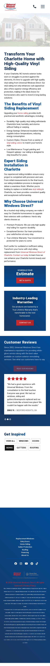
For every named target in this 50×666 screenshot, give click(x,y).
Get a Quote (25, 280)
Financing (25, 552)
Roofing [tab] (34, 448)
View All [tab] (10, 441)
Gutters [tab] (21, 448)
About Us (25, 555)
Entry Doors (25, 541)
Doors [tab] (35, 441)
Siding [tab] (9, 448)
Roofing (25, 550)
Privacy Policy (29, 585)
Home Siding (25, 544)
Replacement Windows (25, 539)
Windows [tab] (23, 441)
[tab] (5, 419)
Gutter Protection (25, 547)
